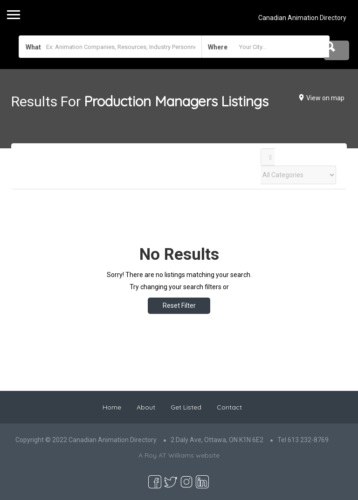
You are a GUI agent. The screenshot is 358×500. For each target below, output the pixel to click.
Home (112, 407)
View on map (325, 98)
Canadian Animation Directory (302, 17)
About (146, 407)
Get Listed (186, 407)
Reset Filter (179, 305)
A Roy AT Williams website (179, 455)
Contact (229, 407)
